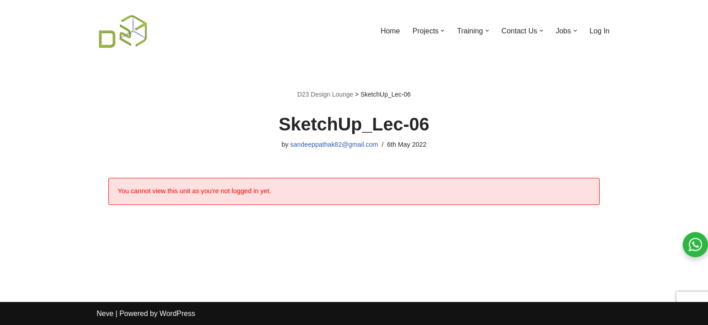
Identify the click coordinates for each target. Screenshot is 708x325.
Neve (105, 313)
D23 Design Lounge (325, 94)
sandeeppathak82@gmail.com (334, 144)
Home (390, 31)
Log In (600, 31)
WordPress (177, 313)
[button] (442, 30)
